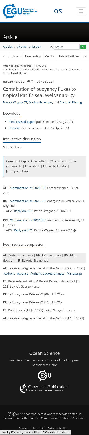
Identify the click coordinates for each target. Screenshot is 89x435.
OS (58, 11)
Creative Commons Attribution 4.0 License (57, 418)
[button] (51, 46)
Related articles (69, 56)
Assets (16, 56)
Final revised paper (22, 122)
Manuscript (74, 273)
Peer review (33, 56)
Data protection (58, 428)
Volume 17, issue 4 (29, 46)
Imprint (38, 428)
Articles (8, 46)
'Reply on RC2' (22, 230)
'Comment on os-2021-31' (28, 188)
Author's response (16, 273)
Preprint (14, 128)
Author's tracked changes (47, 273)
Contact (24, 428)
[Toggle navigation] (81, 11)
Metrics (50, 56)
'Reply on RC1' (22, 211)
